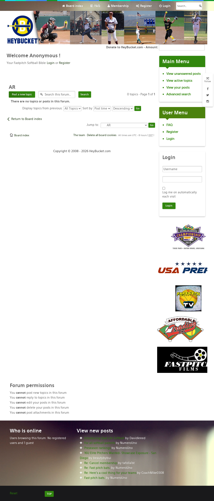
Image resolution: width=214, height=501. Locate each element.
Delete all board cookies (101, 135)
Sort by (97, 108)
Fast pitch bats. (94, 477)
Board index (21, 135)
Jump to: (93, 124)
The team (79, 135)
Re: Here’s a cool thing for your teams (110, 472)
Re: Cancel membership (100, 463)
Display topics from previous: (52, 108)
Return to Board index (26, 119)
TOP (49, 493)
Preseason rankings (97, 448)
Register (64, 63)
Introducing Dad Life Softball (104, 438)
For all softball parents (99, 443)
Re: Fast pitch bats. (97, 467)
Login (51, 63)
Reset (13, 493)
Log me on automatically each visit (179, 194)
